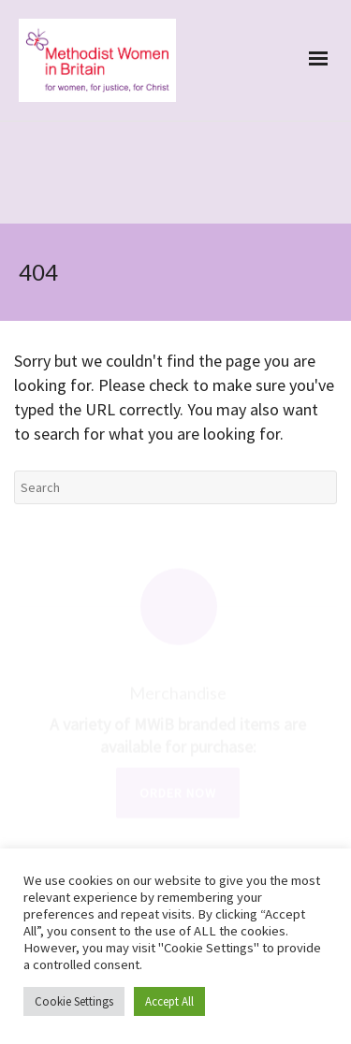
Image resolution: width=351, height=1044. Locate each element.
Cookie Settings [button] (74, 1001)
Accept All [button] (169, 1001)
